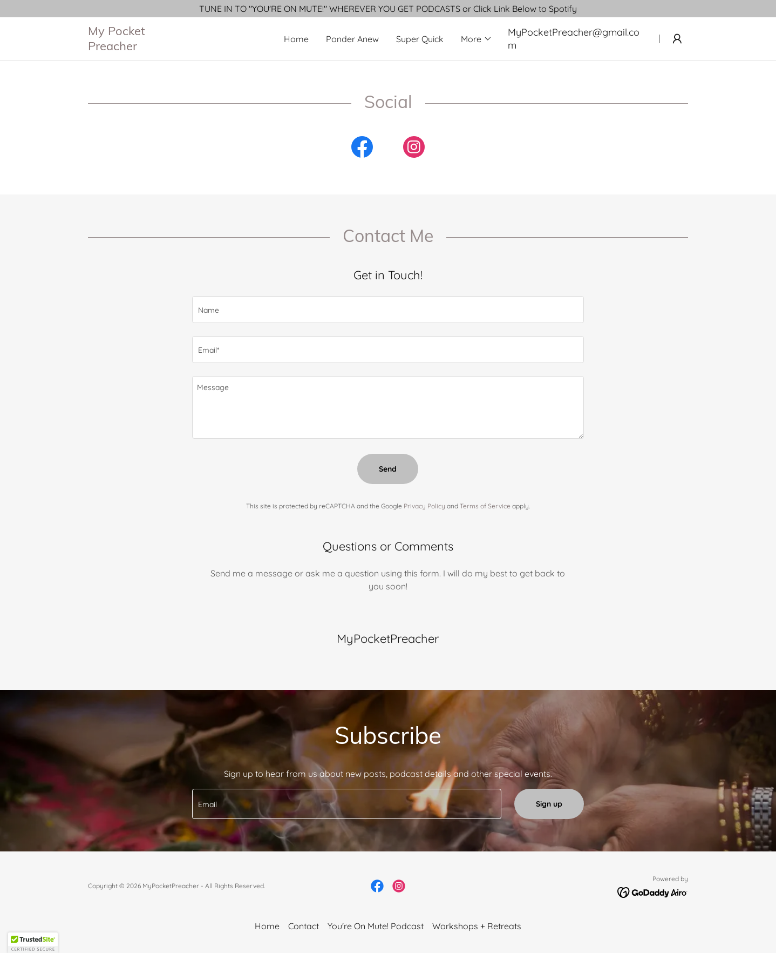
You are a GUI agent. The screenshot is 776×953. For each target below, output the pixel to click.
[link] (178, 47)
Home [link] (296, 38)
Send (388, 469)
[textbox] (387, 309)
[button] (476, 38)
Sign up (549, 804)
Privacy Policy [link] (424, 506)
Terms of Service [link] (485, 506)
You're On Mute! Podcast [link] (376, 926)
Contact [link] (303, 926)
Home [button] (267, 926)
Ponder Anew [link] (352, 38)
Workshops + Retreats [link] (476, 926)
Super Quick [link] (420, 38)
